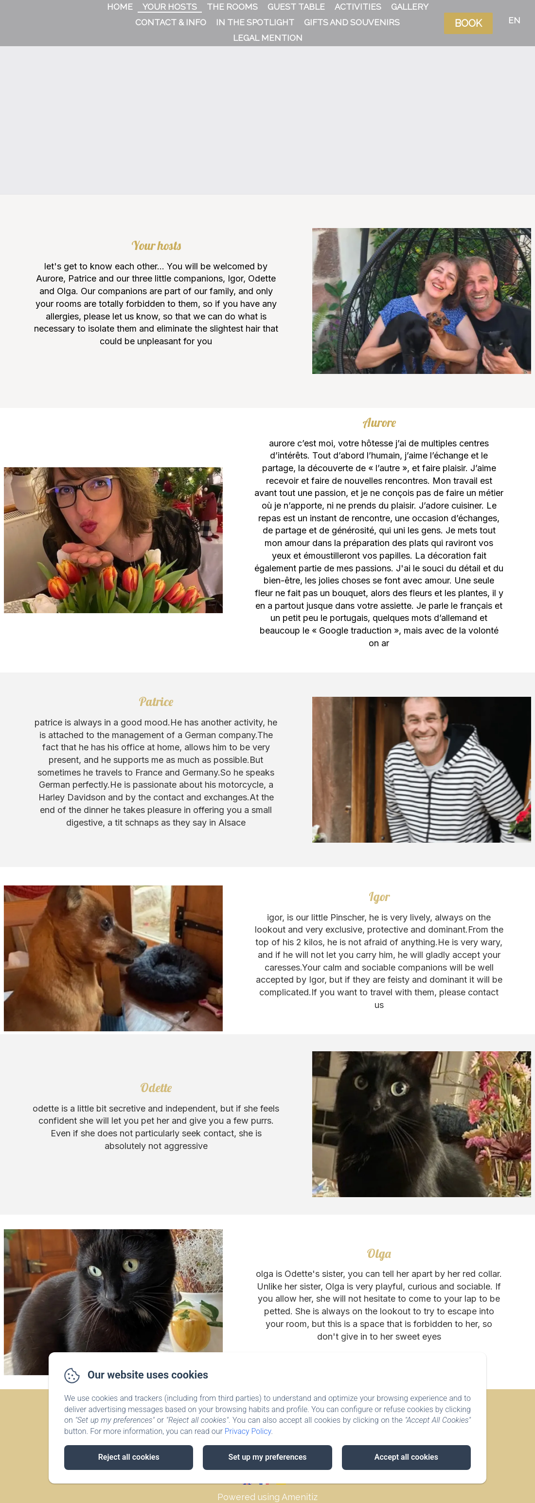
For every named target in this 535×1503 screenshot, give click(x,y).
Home (120, 7)
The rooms (232, 7)
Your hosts (170, 7)
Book (468, 23)
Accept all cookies (406, 1457)
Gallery (409, 7)
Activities (358, 7)
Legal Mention (268, 38)
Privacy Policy (248, 1431)
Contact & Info (170, 22)
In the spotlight (255, 22)
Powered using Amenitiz (267, 1497)
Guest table (296, 7)
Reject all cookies (129, 1457)
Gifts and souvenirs (352, 22)
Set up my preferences (267, 1457)
